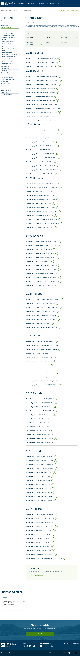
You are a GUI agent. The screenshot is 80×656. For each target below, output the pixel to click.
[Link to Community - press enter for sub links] (51, 4)
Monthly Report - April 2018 (40, 488)
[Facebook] (23, 646)
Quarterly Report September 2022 (42, 273)
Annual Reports (6, 32)
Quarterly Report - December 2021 (42, 303)
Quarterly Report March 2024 (40, 138)
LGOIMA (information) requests (8, 79)
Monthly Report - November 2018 (41, 460)
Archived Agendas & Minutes (9, 33)
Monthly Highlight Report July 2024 (42, 154)
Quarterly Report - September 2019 (41, 411)
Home (2, 10)
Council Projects (5, 68)
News (2, 86)
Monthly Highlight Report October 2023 (43, 219)
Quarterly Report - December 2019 (41, 399)
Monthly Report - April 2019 (40, 431)
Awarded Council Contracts (8, 37)
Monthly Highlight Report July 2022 (42, 265)
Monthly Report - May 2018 (40, 484)
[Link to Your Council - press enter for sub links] (70, 4)
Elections (3, 75)
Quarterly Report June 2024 (40, 150)
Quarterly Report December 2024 (41, 174)
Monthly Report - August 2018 (41, 472)
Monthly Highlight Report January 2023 (43, 184)
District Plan (4, 70)
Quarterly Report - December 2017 (41, 514)
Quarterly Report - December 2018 (41, 457)
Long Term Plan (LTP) (7, 43)
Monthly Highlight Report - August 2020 (43, 357)
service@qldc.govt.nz (37, 575)
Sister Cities (4, 92)
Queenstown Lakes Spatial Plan (9, 54)
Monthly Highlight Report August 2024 (43, 158)
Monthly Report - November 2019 (41, 403)
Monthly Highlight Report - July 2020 (42, 361)
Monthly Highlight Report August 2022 (43, 269)
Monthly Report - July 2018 (40, 476)
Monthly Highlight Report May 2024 (42, 146)
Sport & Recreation (45, 646)
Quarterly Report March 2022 (40, 249)
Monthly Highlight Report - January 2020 (44, 385)
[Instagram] (34, 646)
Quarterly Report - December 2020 (42, 341)
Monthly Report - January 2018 (41, 500)
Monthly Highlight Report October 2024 (42, 166)
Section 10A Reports (7, 58)
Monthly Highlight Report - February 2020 (44, 381)
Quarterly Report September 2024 (41, 162)
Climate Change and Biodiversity (9, 23)
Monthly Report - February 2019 (41, 439)
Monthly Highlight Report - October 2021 (44, 307)
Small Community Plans (8, 60)
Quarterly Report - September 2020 (38, 353)
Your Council (8, 10)
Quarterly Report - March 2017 (40, 550)
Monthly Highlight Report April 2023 (42, 196)
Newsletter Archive (5, 88)
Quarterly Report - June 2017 (40, 538)
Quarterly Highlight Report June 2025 (41, 96)
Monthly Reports (6, 45)
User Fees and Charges (6, 94)
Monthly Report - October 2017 (41, 522)
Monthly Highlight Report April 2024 (42, 142)
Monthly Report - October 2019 (41, 407)
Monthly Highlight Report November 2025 (44, 116)
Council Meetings (5, 66)
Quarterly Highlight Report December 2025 (44, 120)
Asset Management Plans (8, 35)
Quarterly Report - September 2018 (42, 468)
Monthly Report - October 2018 (41, 464)
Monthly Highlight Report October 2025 (43, 112)
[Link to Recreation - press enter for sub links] (60, 4)
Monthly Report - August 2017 (41, 530)
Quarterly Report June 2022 (40, 261)
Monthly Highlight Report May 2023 (42, 200)
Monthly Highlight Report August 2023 (43, 212)
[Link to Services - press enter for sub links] (32, 4)
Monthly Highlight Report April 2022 (42, 253)
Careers (3, 21)
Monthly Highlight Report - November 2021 (44, 299)
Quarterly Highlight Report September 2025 (44, 108)
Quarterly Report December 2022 (41, 285)
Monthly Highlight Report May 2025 (42, 92)
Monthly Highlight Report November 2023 (44, 223)
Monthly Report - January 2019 (41, 443)
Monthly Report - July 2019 (40, 419)
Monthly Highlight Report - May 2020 (42, 369)
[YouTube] (30, 646)
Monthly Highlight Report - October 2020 (43, 349)
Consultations (4, 25)
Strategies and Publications (8, 61)
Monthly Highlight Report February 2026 (44, 62)
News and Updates (5, 83)
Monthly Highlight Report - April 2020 (43, 373)
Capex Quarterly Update (8, 41)
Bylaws (4, 39)
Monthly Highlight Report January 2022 (43, 241)
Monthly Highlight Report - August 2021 (43, 315)
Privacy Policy (4, 652)
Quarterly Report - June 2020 (40, 365)
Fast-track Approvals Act (7, 77)
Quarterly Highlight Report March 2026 (43, 66)
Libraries (54, 646)
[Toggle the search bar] (78, 4)
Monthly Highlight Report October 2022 (43, 277)
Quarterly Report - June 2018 (40, 480)
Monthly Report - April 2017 (40, 546)
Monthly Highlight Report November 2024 (44, 170)
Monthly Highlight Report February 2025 (44, 80)
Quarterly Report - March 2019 (40, 435)
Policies (4, 50)
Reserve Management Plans (9, 56)
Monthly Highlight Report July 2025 (42, 100)
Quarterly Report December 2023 (41, 227)
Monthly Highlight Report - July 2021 (43, 319)
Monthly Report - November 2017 (41, 518)
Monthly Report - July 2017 (40, 534)
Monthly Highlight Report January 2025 (43, 76)
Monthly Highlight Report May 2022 (42, 257)
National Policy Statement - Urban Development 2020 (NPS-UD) (10, 47)
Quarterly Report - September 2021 (42, 311)
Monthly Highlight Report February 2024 (44, 134)
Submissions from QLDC (8, 63)
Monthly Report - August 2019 (41, 415)
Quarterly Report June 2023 (40, 204)
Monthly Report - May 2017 (40, 542)
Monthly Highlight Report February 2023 (44, 188)
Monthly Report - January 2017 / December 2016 (46, 558)
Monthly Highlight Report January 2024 (43, 130)
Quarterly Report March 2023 (40, 192)
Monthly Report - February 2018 (41, 496)
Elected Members (5, 72)
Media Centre (4, 81)
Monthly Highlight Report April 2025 (42, 88)
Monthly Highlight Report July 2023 (42, 208)
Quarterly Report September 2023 (41, 215)
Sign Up (40, 634)
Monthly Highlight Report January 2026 (43, 58)
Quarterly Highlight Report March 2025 (43, 84)
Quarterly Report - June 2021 (40, 323)
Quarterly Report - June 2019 (40, 423)
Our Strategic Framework (7, 90)
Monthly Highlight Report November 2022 (44, 281)
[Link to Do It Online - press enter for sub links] (41, 4)
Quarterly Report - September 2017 (42, 526)
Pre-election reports (7, 52)
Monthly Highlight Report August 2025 (43, 104)
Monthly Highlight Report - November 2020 (44, 345)
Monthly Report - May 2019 (39, 427)
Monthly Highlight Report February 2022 (43, 245)
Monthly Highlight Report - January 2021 (43, 327)
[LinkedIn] (27, 646)
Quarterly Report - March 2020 (40, 377)
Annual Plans (5, 30)
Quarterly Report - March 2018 (40, 492)
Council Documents (18, 10)
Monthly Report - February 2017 (41, 554)
